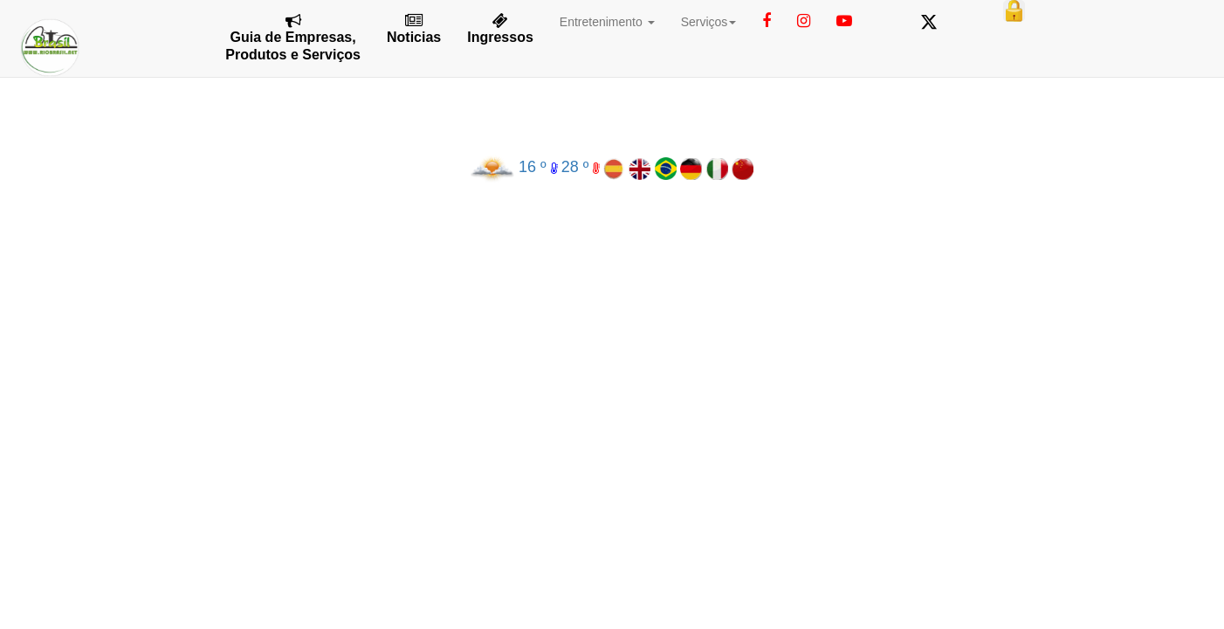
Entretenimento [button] (607, 22)
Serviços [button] (709, 22)
